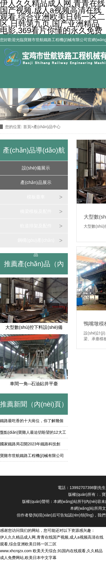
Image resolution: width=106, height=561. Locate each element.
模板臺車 (36, 196)
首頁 (27, 126)
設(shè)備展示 (36, 168)
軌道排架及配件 (36, 225)
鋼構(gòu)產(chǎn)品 (36, 242)
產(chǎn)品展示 (35, 182)
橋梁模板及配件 (36, 211)
